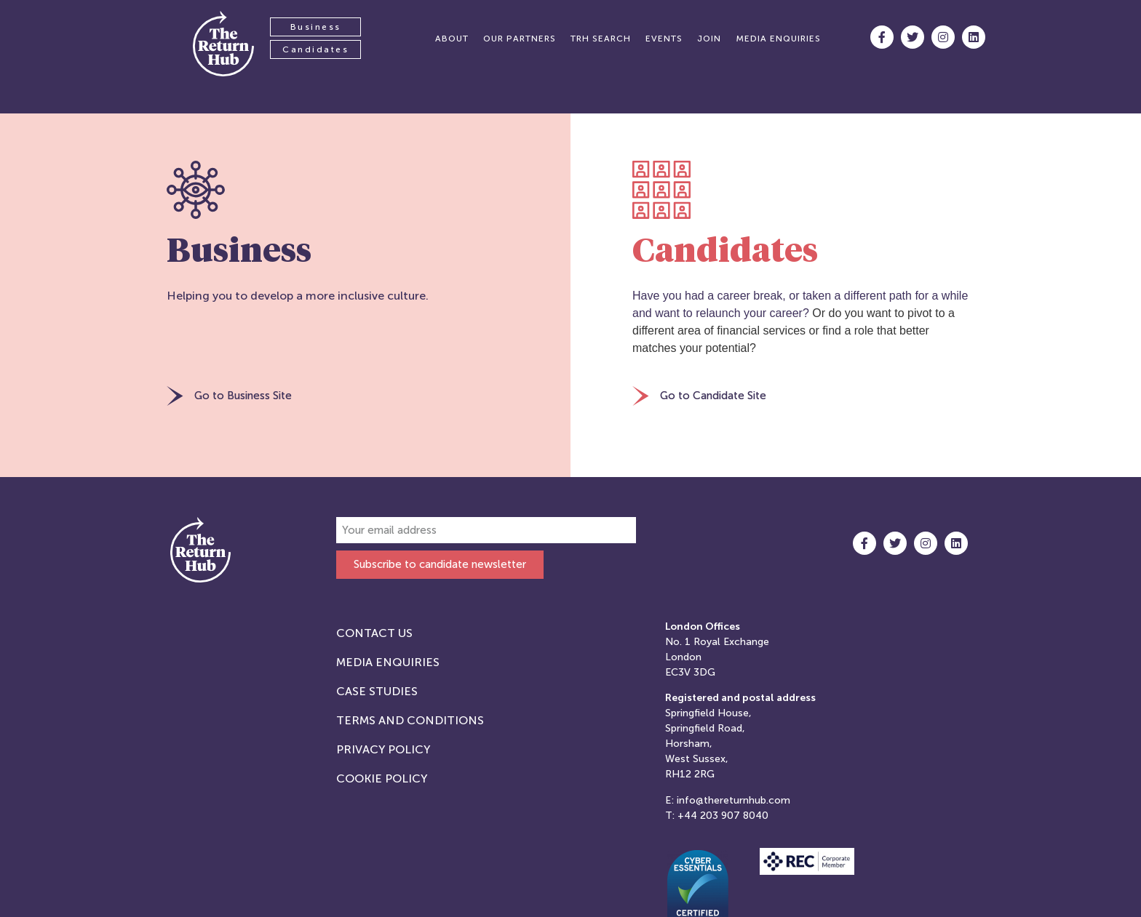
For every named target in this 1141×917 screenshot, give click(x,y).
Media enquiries (778, 38)
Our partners (519, 38)
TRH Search (600, 38)
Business (315, 27)
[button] (229, 397)
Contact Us (374, 633)
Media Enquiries (388, 662)
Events (664, 38)
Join (709, 38)
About (452, 38)
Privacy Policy (383, 749)
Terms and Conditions (410, 720)
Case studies (377, 691)
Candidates (315, 49)
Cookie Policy (381, 778)
